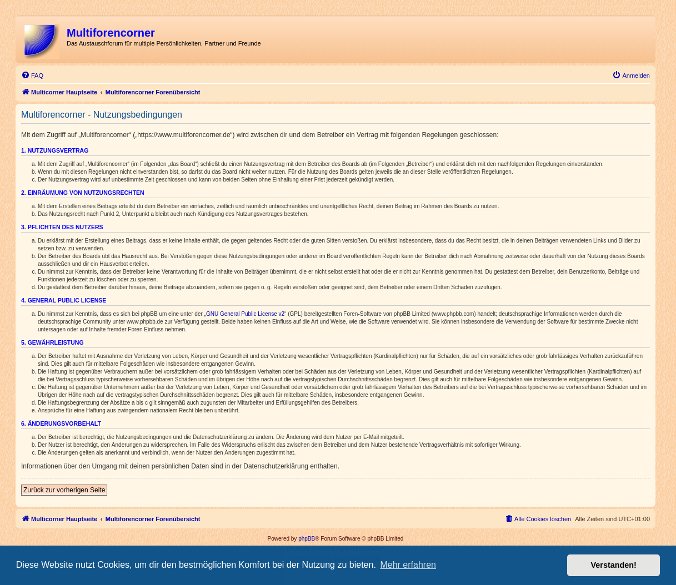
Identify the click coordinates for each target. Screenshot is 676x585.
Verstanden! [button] (614, 565)
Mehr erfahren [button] (408, 564)
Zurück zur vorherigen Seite (64, 490)
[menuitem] (32, 75)
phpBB (306, 539)
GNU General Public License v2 (245, 314)
